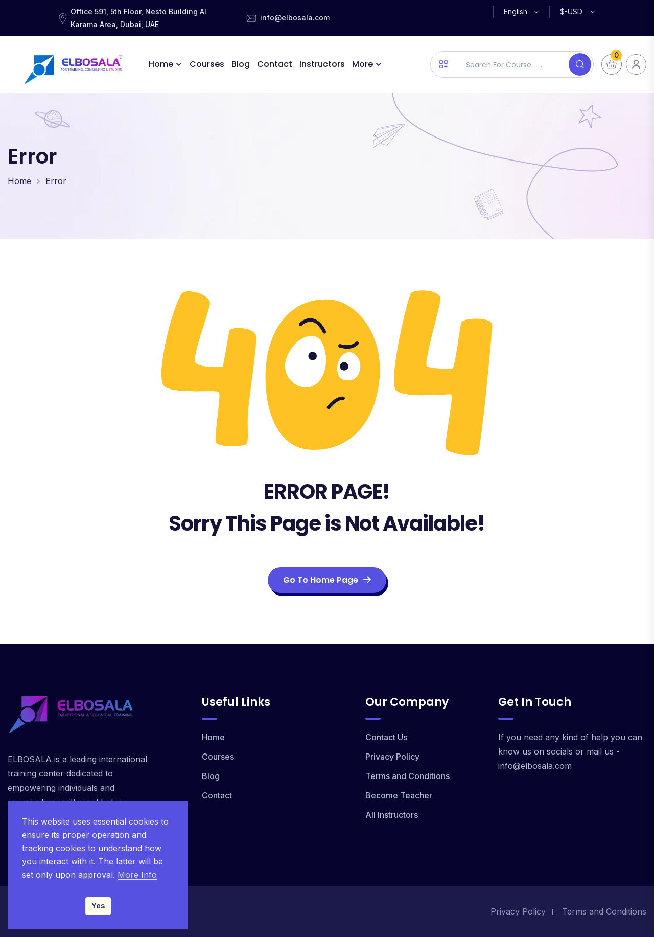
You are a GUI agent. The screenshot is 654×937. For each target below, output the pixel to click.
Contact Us (386, 737)
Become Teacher (398, 795)
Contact (275, 64)
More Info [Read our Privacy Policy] (137, 875)
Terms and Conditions (407, 776)
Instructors (322, 64)
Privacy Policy (392, 756)
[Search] (580, 64)
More (363, 64)
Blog (241, 64)
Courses (207, 64)
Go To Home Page (327, 580)
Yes (98, 905)
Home (161, 64)
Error (55, 181)
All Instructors (391, 815)
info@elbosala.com (295, 17)
